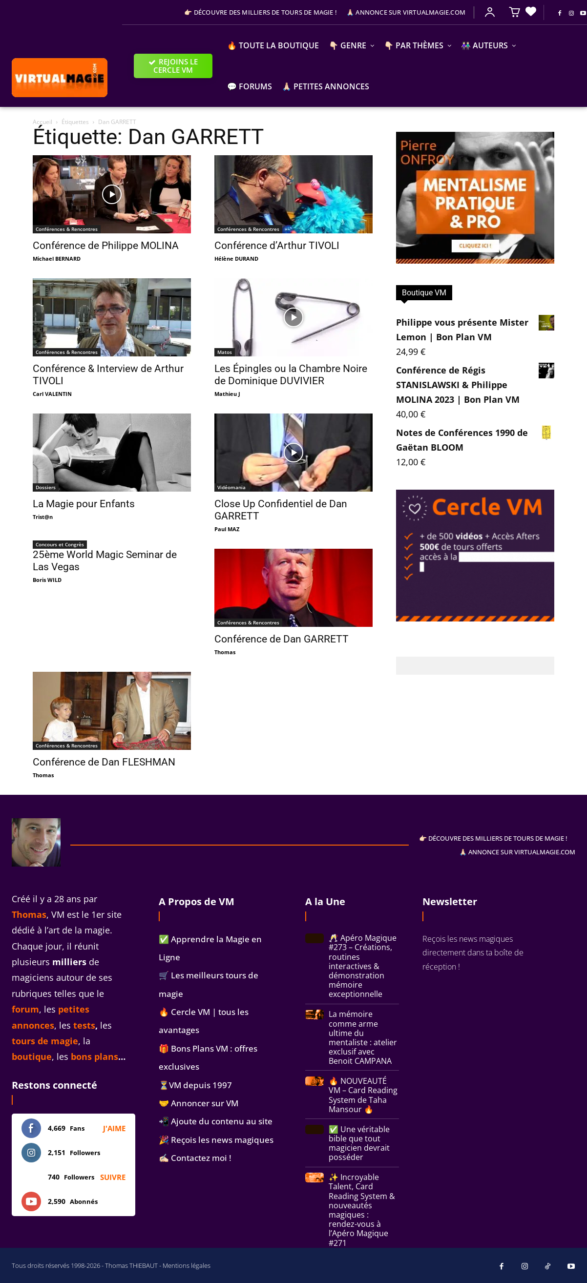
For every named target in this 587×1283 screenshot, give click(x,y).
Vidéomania (231, 487)
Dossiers (46, 487)
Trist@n (43, 516)
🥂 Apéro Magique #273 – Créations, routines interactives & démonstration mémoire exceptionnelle (363, 965)
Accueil (42, 122)
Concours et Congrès (60, 544)
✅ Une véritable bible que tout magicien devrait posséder (359, 1143)
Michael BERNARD (57, 258)
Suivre (113, 1177)
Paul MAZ (226, 529)
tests (84, 1025)
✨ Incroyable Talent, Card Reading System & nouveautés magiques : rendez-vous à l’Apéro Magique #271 (362, 1210)
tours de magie (45, 1041)
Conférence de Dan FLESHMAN (104, 762)
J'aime (114, 1128)
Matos (224, 352)
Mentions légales (186, 1265)
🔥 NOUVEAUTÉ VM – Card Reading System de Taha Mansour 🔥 (363, 1095)
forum (25, 1009)
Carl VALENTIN (52, 393)
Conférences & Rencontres (67, 229)
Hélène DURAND (236, 258)
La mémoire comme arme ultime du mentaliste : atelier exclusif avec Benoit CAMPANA (363, 1037)
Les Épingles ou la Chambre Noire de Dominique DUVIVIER (290, 375)
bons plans (94, 1056)
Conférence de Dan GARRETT (281, 639)
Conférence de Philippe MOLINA (106, 245)
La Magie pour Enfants (84, 504)
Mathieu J (227, 393)
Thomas (224, 652)
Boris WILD (47, 579)
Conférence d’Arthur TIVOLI (276, 245)
